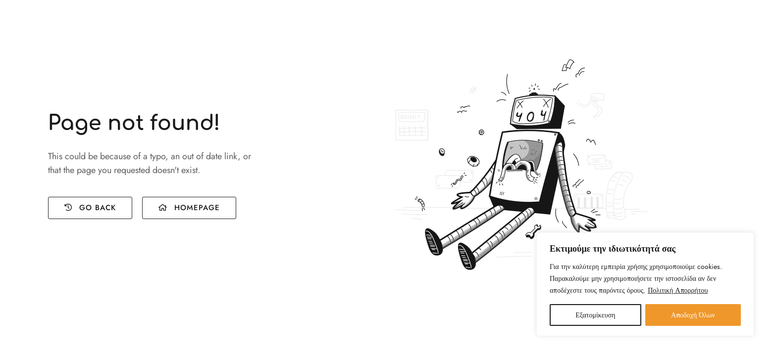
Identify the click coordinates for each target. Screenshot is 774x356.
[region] (645, 284)
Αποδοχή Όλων (693, 315)
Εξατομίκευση (595, 315)
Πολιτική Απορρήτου (678, 290)
